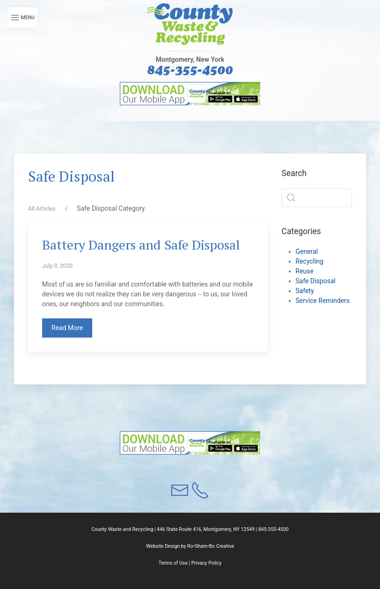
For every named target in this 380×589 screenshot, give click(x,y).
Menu (22, 17)
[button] (190, 24)
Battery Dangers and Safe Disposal (141, 244)
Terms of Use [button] (173, 563)
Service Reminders (323, 300)
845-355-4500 (273, 529)
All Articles (42, 209)
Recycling (310, 261)
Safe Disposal (316, 281)
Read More (67, 327)
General (307, 251)
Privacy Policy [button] (206, 563)
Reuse (305, 271)
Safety (305, 290)
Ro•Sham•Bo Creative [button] (210, 546)
